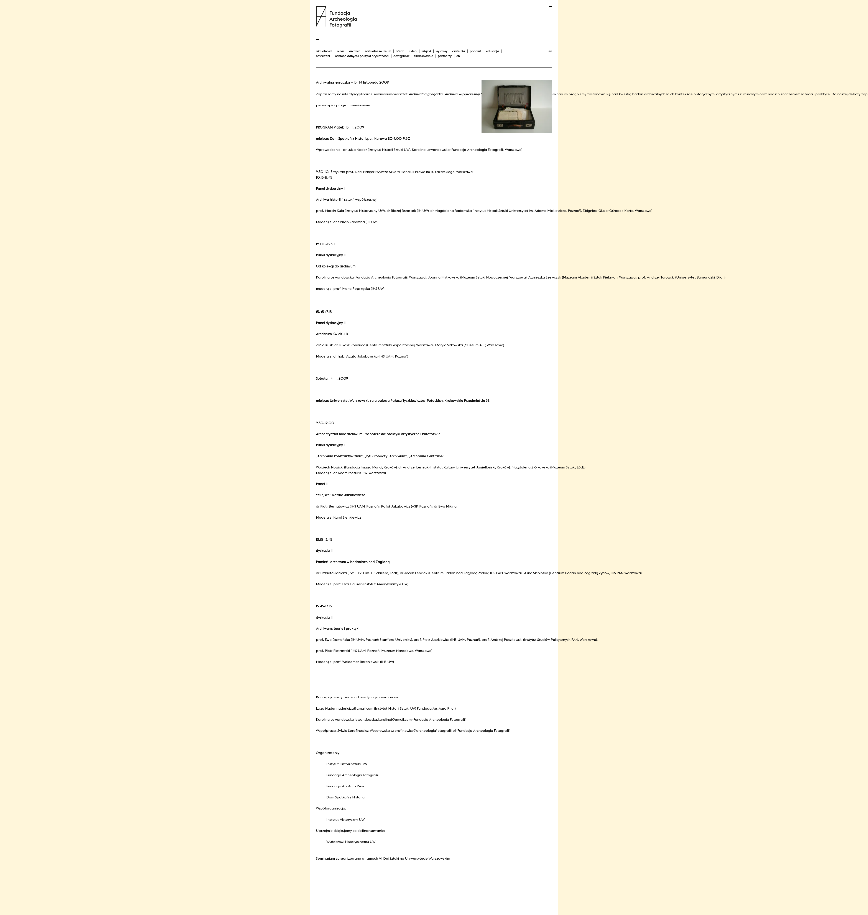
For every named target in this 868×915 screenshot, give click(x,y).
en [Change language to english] (550, 51)
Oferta (400, 51)
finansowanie (423, 56)
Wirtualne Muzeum (378, 51)
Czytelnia (458, 51)
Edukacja (492, 51)
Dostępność (401, 56)
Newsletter (323, 56)
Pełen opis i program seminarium (343, 105)
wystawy (441, 51)
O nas (340, 51)
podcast (475, 51)
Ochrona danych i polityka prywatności (362, 56)
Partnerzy (445, 56)
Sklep (413, 51)
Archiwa (354, 51)
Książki (426, 51)
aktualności (324, 51)
